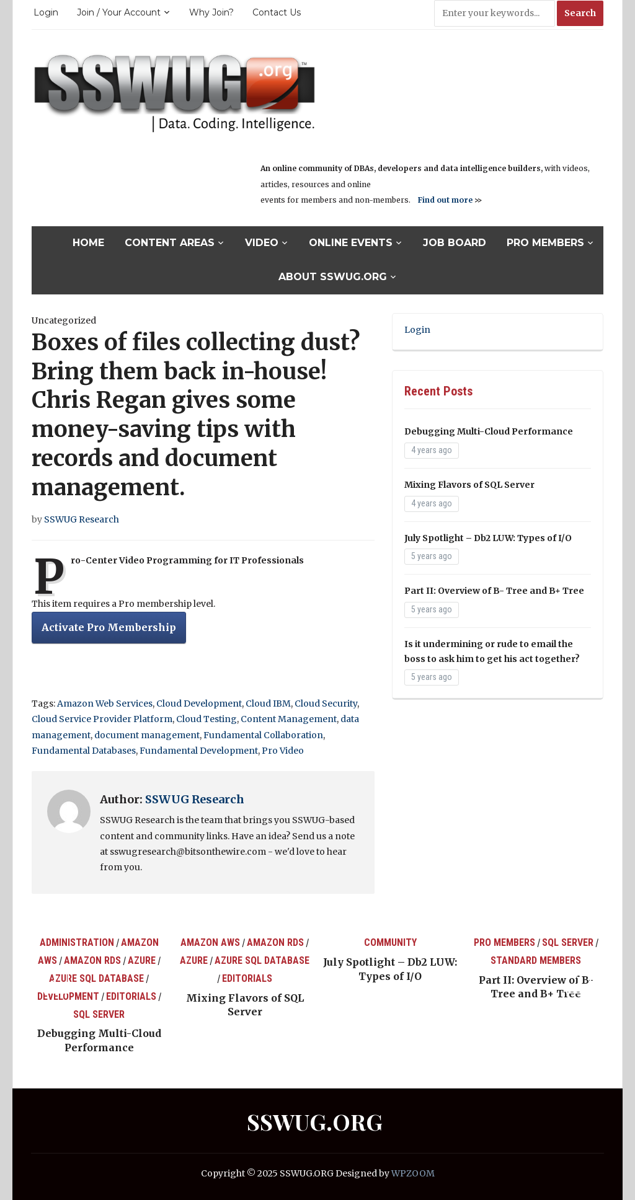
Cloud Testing (206, 719)
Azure (142, 960)
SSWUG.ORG (315, 1121)
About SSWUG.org (332, 277)
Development (68, 996)
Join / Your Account (119, 12)
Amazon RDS (92, 960)
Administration (77, 942)
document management (147, 735)
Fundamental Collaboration (263, 735)
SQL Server (99, 1014)
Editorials (131, 996)
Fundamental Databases (84, 750)
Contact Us (276, 12)
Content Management (289, 719)
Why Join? (211, 12)
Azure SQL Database (96, 978)
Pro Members (545, 243)
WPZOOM (413, 1173)
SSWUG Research (81, 519)
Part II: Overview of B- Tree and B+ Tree (494, 590)
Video (261, 243)
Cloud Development (199, 703)
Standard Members (536, 960)
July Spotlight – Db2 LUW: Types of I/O (488, 538)
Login (45, 12)
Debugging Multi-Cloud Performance (488, 431)
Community (390, 942)
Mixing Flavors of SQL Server (469, 484)
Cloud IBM (268, 703)
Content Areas (170, 243)
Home (88, 243)
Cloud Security (326, 703)
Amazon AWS (210, 942)
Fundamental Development (199, 750)
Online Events (351, 243)
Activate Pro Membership (109, 627)
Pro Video (283, 750)
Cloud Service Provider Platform (102, 719)
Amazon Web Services (105, 703)
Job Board (454, 243)
